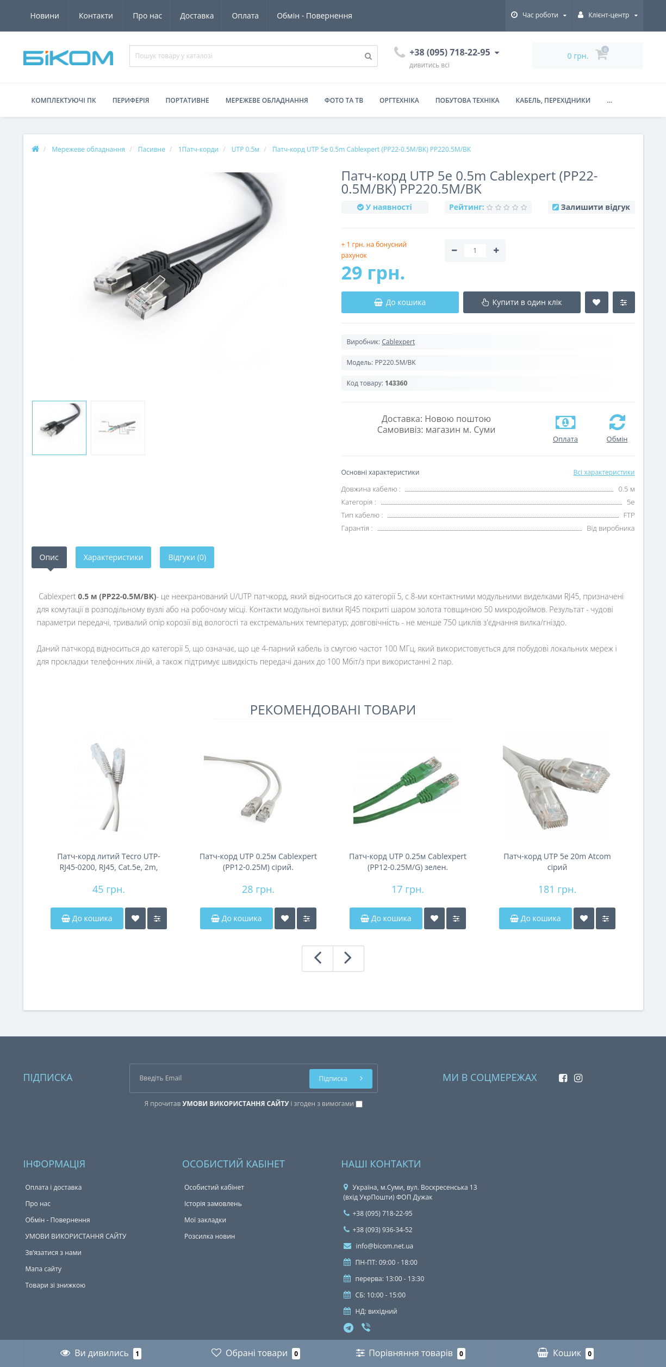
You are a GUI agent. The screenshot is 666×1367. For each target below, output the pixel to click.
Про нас (45, 15)
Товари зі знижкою (56, 1285)
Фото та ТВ (344, 100)
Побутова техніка (467, 100)
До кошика (86, 918)
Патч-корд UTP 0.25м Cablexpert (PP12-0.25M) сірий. (258, 861)
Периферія (131, 100)
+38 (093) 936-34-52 (378, 1229)
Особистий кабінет (214, 1187)
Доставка (96, 15)
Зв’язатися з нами (54, 1252)
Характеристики (114, 557)
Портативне (187, 100)
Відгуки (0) (187, 557)
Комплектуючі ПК (64, 100)
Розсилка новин (209, 1236)
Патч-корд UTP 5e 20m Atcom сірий (557, 861)
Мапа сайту (43, 1268)
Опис (49, 557)
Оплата (146, 15)
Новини (289, 15)
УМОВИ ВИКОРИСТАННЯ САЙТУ (76, 1236)
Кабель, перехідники (553, 100)
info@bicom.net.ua (379, 1246)
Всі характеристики (603, 472)
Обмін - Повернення (217, 15)
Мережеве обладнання (267, 100)
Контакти (340, 15)
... (609, 100)
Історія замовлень (213, 1203)
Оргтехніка (399, 100)
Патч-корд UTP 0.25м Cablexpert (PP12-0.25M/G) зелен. (407, 861)
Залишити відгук (595, 207)
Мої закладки (205, 1220)
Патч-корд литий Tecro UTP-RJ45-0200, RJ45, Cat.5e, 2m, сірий (108, 862)
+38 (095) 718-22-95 (378, 1213)
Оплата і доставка (54, 1187)
